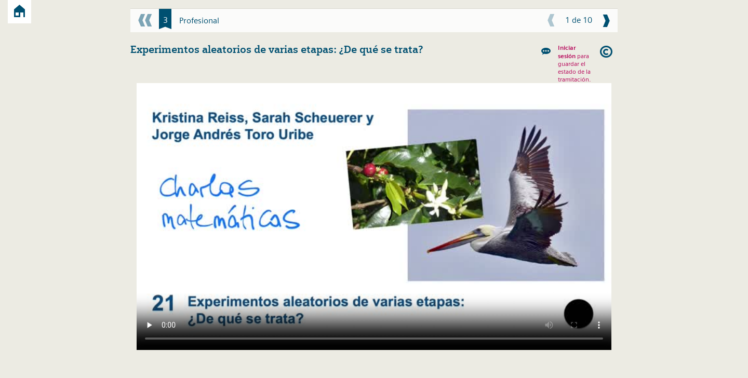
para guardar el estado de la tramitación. (574, 63)
